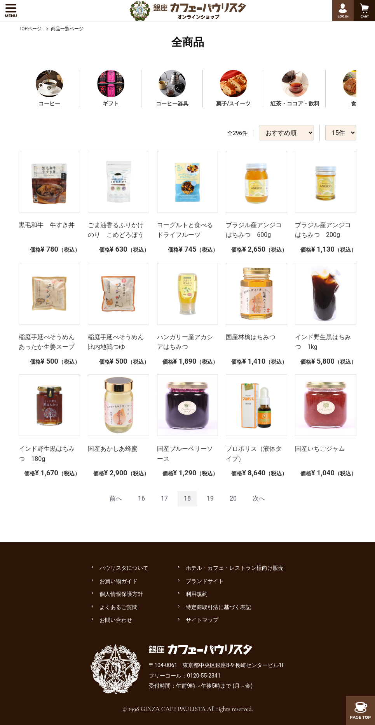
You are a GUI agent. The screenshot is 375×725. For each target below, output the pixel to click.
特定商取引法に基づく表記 (218, 607)
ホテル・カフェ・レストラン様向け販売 (235, 568)
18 (187, 498)
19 (210, 498)
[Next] (258, 498)
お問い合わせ (115, 620)
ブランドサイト (205, 581)
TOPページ (30, 29)
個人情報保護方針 (121, 594)
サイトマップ (202, 620)
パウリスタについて (123, 568)
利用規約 (197, 594)
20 (233, 498)
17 (164, 498)
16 (141, 498)
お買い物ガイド (118, 581)
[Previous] (115, 498)
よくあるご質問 (118, 607)
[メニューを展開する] (10, 10)
